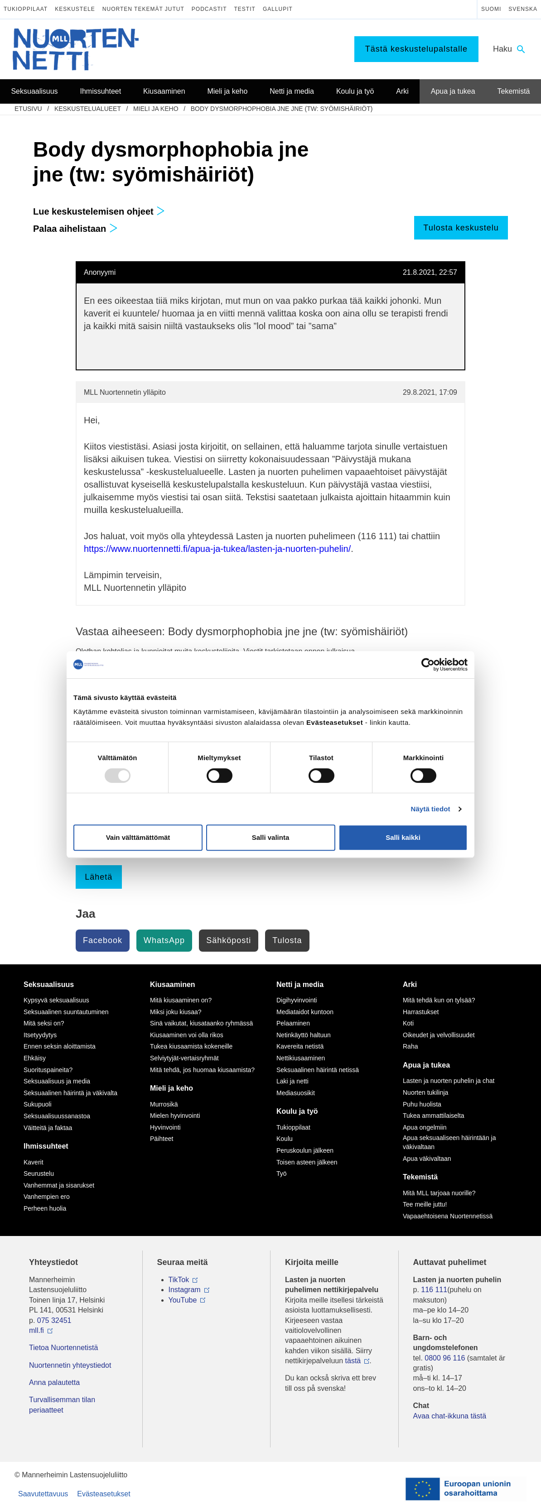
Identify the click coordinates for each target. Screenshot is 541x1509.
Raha (410, 1046)
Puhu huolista (422, 1104)
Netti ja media (300, 984)
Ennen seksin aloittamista (60, 1046)
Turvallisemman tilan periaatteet (62, 1404)
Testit (245, 9)
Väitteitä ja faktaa (48, 1127)
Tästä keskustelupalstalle (416, 48)
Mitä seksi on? (44, 1023)
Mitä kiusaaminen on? (181, 1000)
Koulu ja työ (297, 1111)
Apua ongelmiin (425, 1127)
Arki (410, 984)
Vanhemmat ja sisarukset (59, 1185)
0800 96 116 (445, 1358)
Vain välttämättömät (138, 837)
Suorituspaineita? (48, 1069)
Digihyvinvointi (296, 1000)
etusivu (28, 108)
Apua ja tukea (426, 1065)
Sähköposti (228, 940)
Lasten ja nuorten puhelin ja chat (448, 1080)
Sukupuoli (38, 1104)
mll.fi (36, 1330)
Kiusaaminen (172, 984)
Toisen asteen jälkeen (307, 1162)
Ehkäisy (35, 1058)
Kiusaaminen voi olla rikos (186, 1035)
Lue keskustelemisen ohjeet (99, 211)
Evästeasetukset (103, 1494)
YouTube (183, 1300)
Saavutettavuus (43, 1494)
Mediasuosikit (295, 1093)
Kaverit (33, 1162)
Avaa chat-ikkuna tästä (450, 1416)
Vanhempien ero (47, 1196)
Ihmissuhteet (46, 1146)
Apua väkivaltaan (427, 1158)
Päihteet (161, 1138)
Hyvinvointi (165, 1127)
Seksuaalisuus (49, 984)
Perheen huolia (45, 1208)
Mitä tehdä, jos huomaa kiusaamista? (202, 1069)
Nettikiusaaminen (300, 1058)
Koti (408, 1023)
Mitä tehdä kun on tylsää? (439, 1000)
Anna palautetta (54, 1382)
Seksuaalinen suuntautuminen (66, 1012)
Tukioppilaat (26, 9)
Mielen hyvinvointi (175, 1115)
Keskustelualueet (87, 108)
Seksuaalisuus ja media (57, 1081)
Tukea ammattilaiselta (433, 1115)
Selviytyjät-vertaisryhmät (184, 1058)
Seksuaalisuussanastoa (57, 1116)
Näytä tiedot (430, 809)
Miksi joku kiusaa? (176, 1012)
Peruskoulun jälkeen (304, 1150)
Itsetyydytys (40, 1035)
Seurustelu (39, 1173)
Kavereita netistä (300, 1046)
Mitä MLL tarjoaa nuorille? (439, 1193)
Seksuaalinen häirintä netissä (317, 1069)
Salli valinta (271, 837)
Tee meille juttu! (425, 1204)
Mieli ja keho (156, 108)
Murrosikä (164, 1104)
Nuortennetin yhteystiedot (70, 1365)
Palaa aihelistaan (75, 229)
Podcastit (209, 9)
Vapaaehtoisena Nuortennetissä (448, 1216)
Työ (281, 1173)
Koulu (284, 1138)
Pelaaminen (293, 1023)
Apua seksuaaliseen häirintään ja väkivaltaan (449, 1142)
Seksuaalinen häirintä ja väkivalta (70, 1093)
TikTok (179, 1280)
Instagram (185, 1289)
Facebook (102, 940)
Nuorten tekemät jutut (143, 9)
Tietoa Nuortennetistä (63, 1347)
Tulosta (287, 940)
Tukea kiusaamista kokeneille (191, 1046)
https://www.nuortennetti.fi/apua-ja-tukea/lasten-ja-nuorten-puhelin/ (217, 549)
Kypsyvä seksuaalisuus (56, 1000)
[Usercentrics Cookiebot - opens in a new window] (428, 664)
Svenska (522, 9)
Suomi (491, 9)
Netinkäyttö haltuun (303, 1035)
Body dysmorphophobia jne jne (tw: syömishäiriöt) (282, 108)
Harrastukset (421, 1012)
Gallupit (278, 9)
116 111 (434, 1289)
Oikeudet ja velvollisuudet (439, 1035)
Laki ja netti (292, 1081)
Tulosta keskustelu (460, 227)
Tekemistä (420, 1177)
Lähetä (98, 876)
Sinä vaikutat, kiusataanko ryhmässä (201, 1023)
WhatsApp (164, 940)
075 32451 (54, 1320)
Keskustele (75, 9)
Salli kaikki (403, 837)
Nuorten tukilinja (425, 1092)
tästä (353, 1361)
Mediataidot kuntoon (304, 1012)
